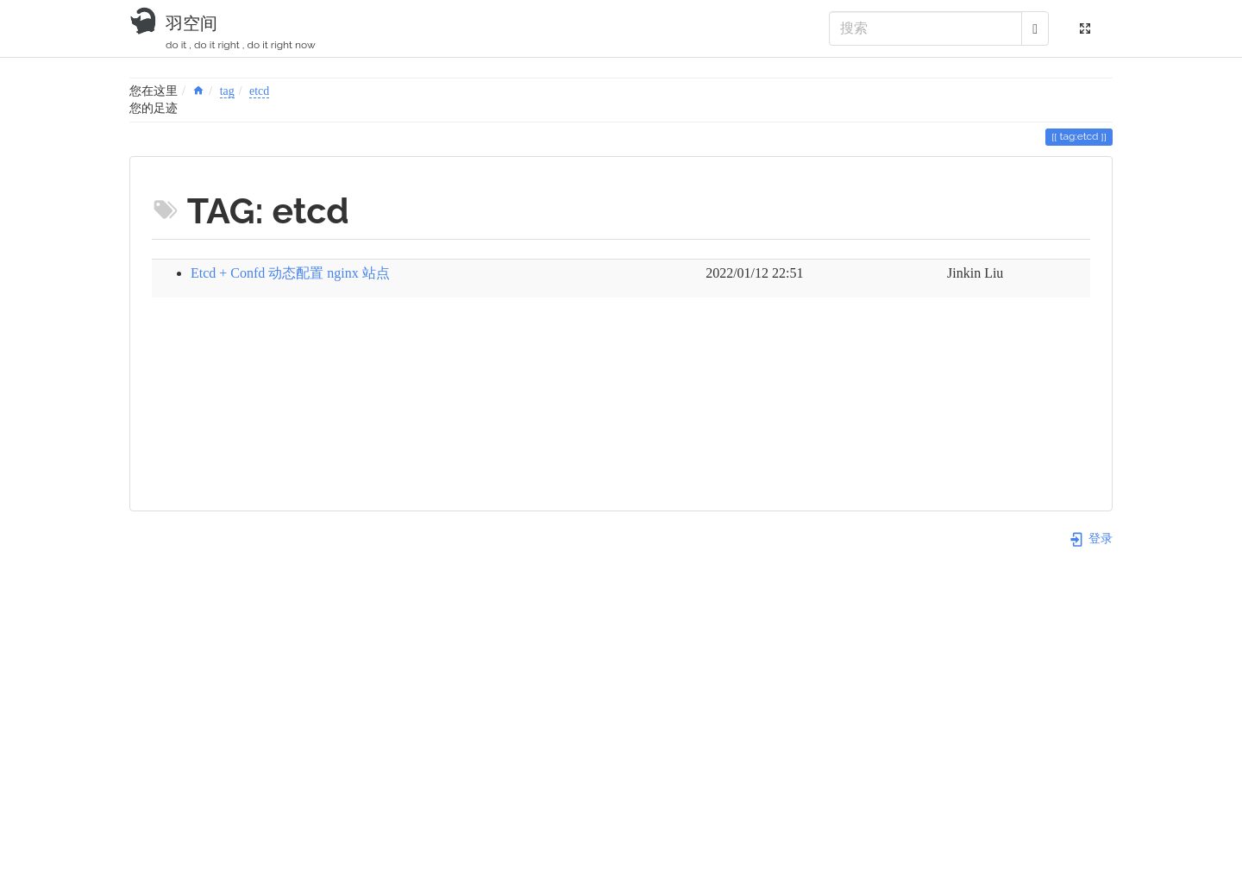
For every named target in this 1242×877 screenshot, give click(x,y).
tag (227, 91)
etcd (259, 91)
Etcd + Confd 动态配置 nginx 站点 (290, 273)
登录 (1091, 538)
